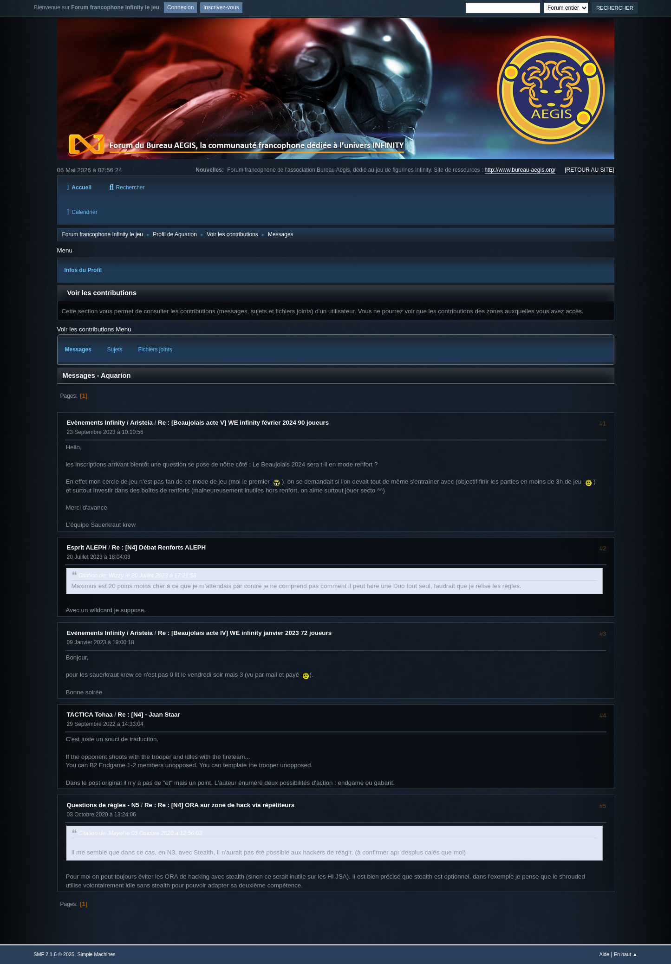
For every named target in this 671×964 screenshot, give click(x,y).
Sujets (115, 349)
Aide (604, 954)
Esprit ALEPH (87, 547)
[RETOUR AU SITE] (589, 170)
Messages (78, 349)
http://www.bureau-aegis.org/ (520, 170)
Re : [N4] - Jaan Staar (149, 714)
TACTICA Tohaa (90, 714)
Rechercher (127, 187)
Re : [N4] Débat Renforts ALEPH (159, 547)
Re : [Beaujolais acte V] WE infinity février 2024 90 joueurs (243, 422)
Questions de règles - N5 (103, 805)
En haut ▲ (626, 954)
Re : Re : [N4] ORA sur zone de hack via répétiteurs (219, 805)
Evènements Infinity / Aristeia (110, 422)
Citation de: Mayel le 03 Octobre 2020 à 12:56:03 (140, 833)
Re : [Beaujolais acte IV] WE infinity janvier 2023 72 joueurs (245, 632)
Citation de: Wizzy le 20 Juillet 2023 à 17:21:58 (137, 575)
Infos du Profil (83, 270)
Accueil (79, 187)
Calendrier (82, 212)
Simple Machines (97, 954)
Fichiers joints (155, 349)
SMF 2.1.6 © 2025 (53, 954)
